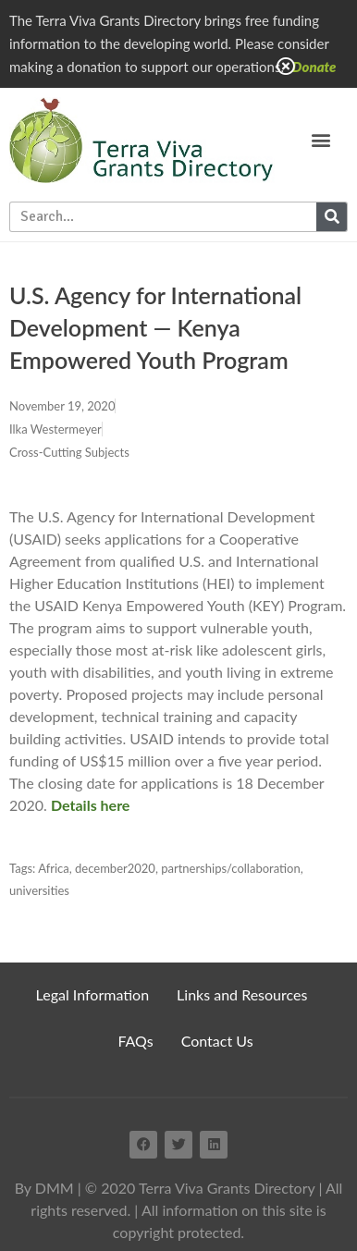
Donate (314, 66)
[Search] (331, 216)
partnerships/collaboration (231, 868)
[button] (321, 140)
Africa (53, 868)
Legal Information (93, 994)
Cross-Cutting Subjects (69, 452)
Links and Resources (242, 994)
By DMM (44, 1187)
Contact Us (217, 1040)
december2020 (115, 868)
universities (39, 890)
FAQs (135, 1040)
